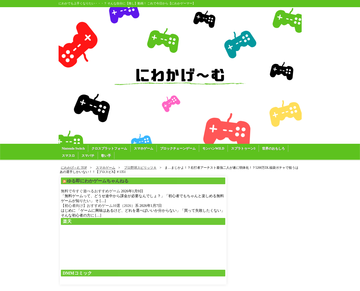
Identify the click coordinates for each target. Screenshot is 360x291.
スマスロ (68, 155)
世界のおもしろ (273, 148)
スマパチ (87, 155)
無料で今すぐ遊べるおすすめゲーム (90, 191)
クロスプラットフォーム (109, 148)
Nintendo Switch (73, 148)
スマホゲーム (143, 148)
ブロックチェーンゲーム (178, 148)
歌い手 (106, 155)
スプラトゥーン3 (243, 148)
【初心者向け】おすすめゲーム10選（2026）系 (100, 206)
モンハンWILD (213, 148)
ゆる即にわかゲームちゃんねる (97, 180)
